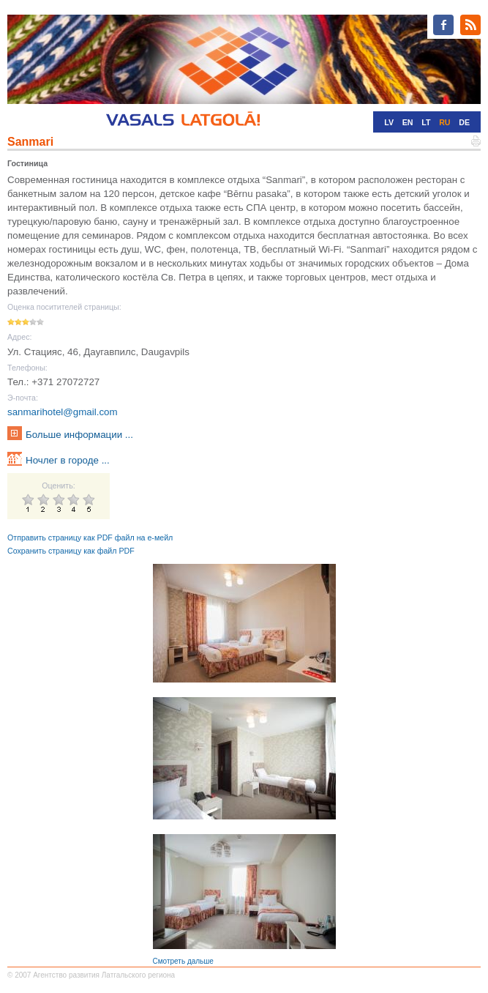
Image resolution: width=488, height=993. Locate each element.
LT (425, 122)
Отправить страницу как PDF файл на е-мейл (90, 537)
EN (407, 122)
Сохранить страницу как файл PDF (71, 550)
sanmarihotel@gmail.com (62, 411)
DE (464, 122)
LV (389, 122)
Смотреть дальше (183, 961)
